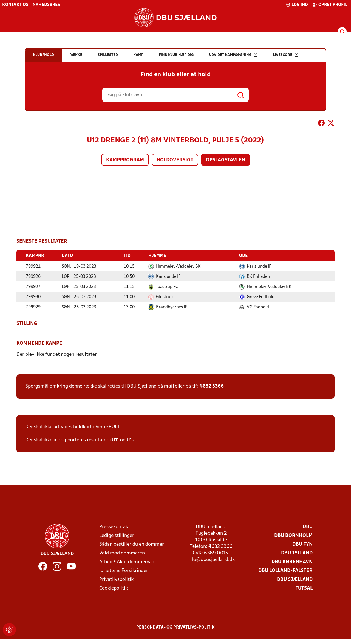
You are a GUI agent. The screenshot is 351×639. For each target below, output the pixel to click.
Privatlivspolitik (116, 579)
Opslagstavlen (225, 160)
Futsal (304, 588)
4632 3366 (212, 386)
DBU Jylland (297, 553)
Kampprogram (125, 160)
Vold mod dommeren (122, 553)
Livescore (285, 55)
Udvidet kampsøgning (233, 55)
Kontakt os (15, 5)
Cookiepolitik (113, 588)
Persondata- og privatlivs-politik (175, 627)
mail (169, 386)
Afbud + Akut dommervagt (127, 561)
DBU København (292, 561)
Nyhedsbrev (46, 5)
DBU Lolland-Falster (285, 570)
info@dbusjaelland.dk (211, 559)
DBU (308, 526)
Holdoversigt (175, 160)
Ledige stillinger (116, 535)
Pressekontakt (114, 526)
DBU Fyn (302, 544)
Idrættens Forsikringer (123, 570)
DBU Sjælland (295, 579)
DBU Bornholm (293, 535)
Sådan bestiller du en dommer (131, 544)
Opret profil (329, 4)
